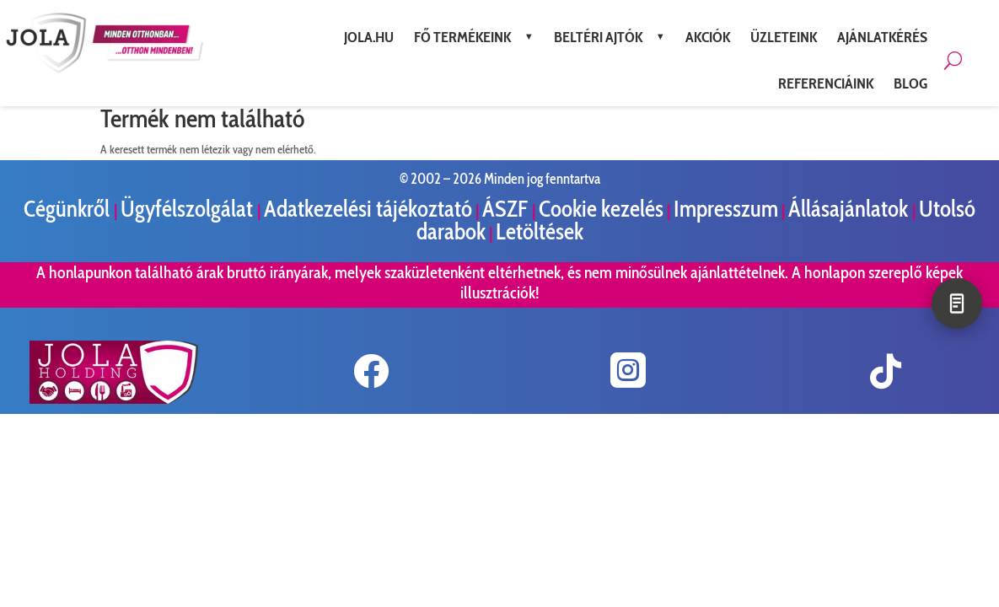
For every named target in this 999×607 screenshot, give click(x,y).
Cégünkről (69, 209)
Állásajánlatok (850, 209)
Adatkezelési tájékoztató (368, 209)
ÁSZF (507, 209)
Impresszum (726, 209)
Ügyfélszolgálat (189, 209)
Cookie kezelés (601, 209)
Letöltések (539, 231)
